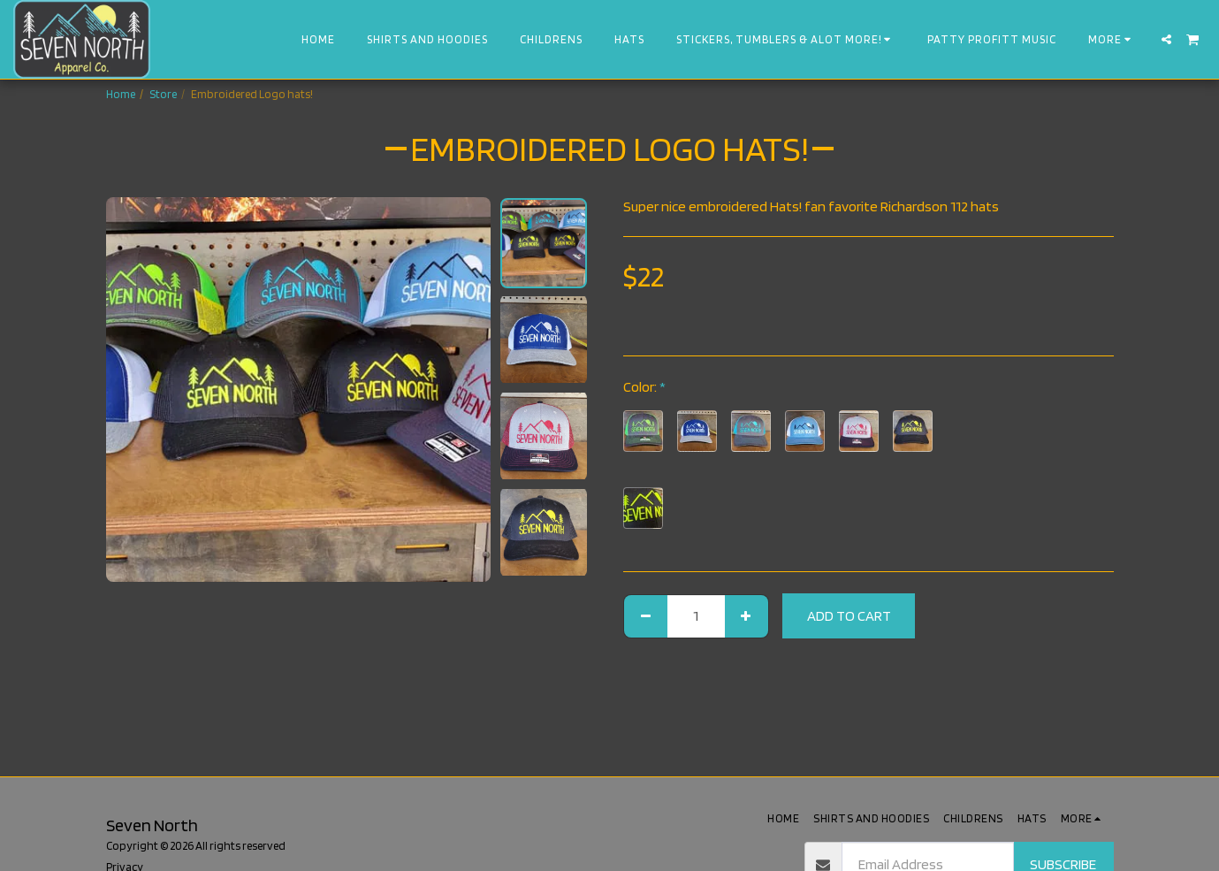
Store (163, 94)
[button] (1166, 39)
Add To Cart (849, 615)
